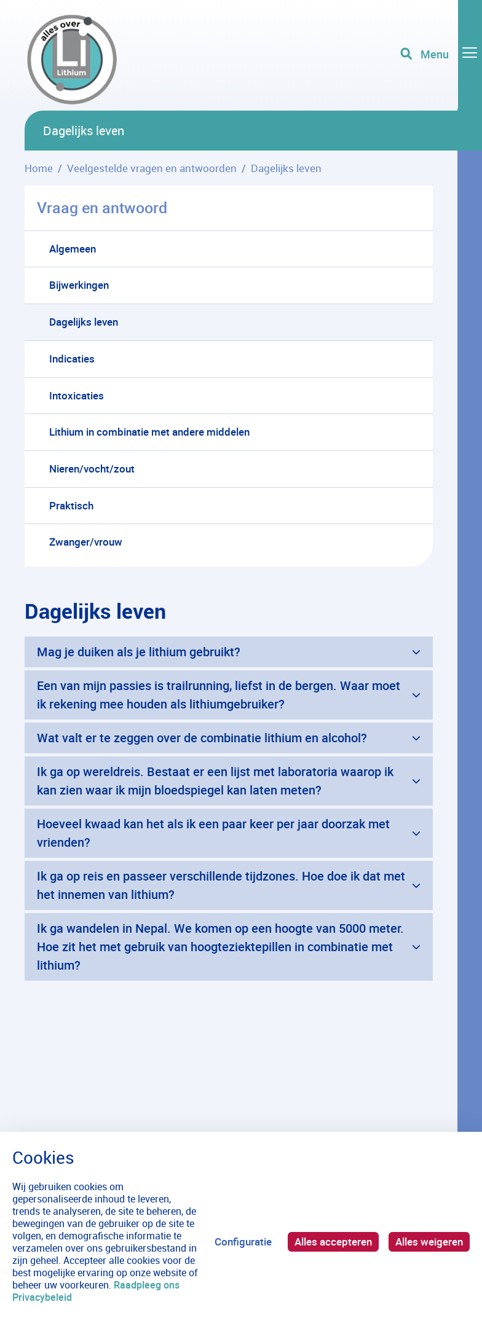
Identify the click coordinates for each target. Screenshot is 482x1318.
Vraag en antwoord (102, 207)
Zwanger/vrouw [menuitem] (85, 542)
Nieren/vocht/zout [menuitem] (92, 468)
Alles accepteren (333, 1241)
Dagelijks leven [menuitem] (83, 322)
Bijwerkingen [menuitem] (79, 285)
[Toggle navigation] (441, 55)
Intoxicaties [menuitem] (76, 395)
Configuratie (243, 1241)
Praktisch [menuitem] (71, 505)
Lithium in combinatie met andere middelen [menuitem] (149, 432)
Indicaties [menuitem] (72, 358)
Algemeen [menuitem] (72, 248)
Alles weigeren (429, 1241)
